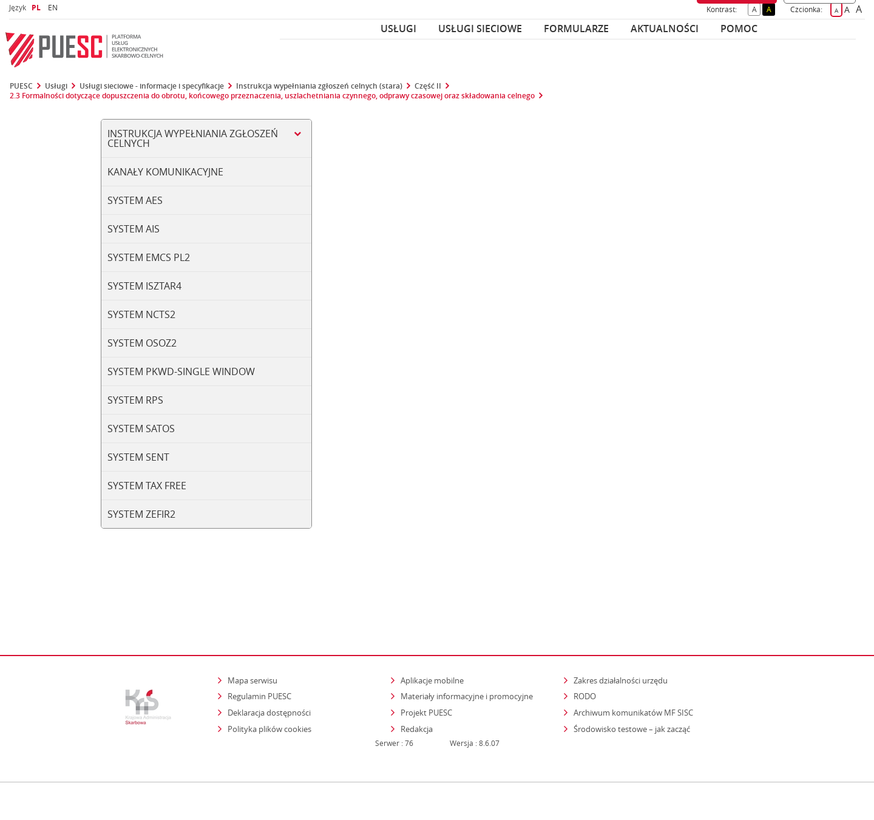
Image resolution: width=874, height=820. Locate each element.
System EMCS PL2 (148, 257)
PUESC (21, 86)
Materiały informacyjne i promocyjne (467, 644)
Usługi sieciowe (480, 28)
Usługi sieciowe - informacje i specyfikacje (152, 86)
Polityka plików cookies (269, 676)
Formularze (576, 28)
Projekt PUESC (426, 659)
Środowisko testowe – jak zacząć (633, 676)
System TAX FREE (146, 485)
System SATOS (141, 428)
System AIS (133, 228)
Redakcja (417, 676)
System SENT (138, 457)
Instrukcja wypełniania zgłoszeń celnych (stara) (319, 86)
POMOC (738, 28)
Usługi (398, 28)
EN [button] (54, 7)
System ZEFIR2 (141, 514)
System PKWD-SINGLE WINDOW (181, 371)
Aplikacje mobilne (432, 627)
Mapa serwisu (252, 627)
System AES (135, 200)
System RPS (135, 400)
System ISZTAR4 (144, 286)
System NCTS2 (141, 314)
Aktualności (665, 28)
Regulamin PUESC (259, 644)
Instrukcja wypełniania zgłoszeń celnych (192, 138)
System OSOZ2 (142, 343)
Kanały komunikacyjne (165, 171)
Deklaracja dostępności (269, 659)
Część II (428, 86)
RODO (585, 644)
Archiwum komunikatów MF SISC (633, 659)
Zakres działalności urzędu (621, 627)
